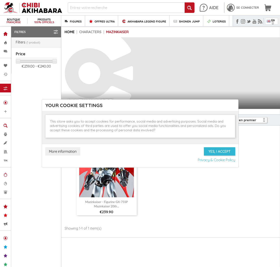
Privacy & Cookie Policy (216, 160)
